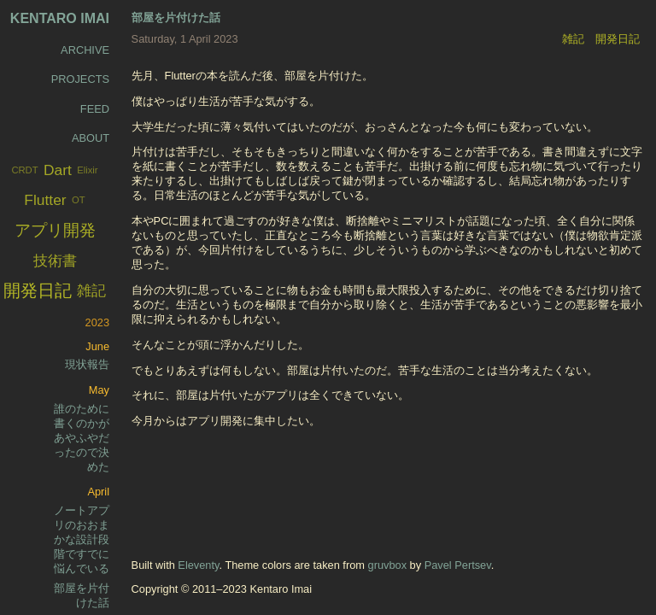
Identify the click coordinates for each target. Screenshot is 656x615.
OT (78, 200)
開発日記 (617, 38)
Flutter (45, 199)
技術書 (55, 260)
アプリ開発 (55, 230)
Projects (80, 79)
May (99, 390)
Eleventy (198, 565)
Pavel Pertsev (458, 565)
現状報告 (87, 364)
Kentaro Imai (59, 18)
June (97, 346)
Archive (85, 50)
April (98, 491)
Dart (58, 170)
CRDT (24, 170)
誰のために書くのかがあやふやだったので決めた (81, 437)
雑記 (573, 38)
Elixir (87, 170)
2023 (97, 322)
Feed (94, 108)
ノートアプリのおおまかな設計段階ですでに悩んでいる (81, 539)
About (90, 138)
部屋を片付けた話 (176, 17)
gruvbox (387, 565)
